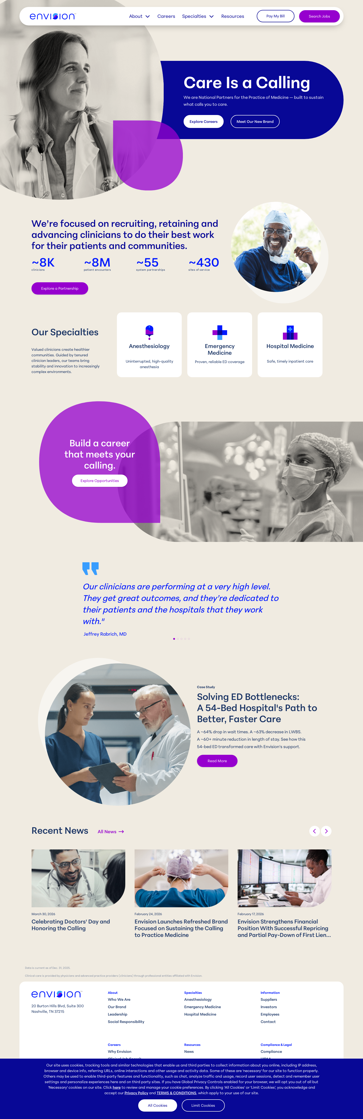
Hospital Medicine (200, 1014)
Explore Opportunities (100, 480)
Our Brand (117, 1006)
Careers (166, 16)
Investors (269, 1006)
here (117, 1087)
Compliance (271, 1051)
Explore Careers (204, 121)
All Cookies (157, 1105)
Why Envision (119, 1051)
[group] (78, 891)
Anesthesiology (198, 999)
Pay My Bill (275, 16)
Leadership (117, 1014)
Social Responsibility (126, 1021)
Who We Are (119, 999)
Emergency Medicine (202, 1006)
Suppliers (269, 999)
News (189, 1051)
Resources (232, 16)
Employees (270, 1014)
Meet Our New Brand (255, 121)
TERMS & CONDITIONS (176, 1093)
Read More (217, 760)
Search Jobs (319, 16)
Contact (268, 1021)
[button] (143, 16)
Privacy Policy (136, 1093)
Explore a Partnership (59, 288)
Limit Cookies (203, 1105)
